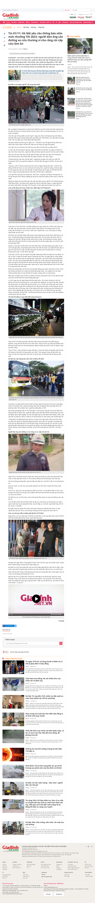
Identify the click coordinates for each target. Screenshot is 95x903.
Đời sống (26, 27)
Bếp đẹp (87, 867)
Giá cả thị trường (72, 866)
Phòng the (65, 22)
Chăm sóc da (26, 876)
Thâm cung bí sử (17, 867)
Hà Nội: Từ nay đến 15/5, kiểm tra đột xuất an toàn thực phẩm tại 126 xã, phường (44, 697)
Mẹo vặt (4, 878)
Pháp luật (41, 27)
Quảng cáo (59, 894)
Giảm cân (25, 878)
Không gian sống (6, 874)
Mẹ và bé (29, 866)
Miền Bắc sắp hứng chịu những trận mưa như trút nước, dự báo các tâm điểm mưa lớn (83, 80)
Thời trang (25, 874)
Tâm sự (43, 874)
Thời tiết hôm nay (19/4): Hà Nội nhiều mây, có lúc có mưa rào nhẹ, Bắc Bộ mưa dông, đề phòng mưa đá (44, 733)
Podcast (58, 867)
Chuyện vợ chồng (17, 864)
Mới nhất (66, 10)
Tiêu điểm (87, 874)
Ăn (53, 22)
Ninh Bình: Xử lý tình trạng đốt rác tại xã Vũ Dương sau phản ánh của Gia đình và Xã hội (43, 767)
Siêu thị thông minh (72, 869)
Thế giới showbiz (45, 866)
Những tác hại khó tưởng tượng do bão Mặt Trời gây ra (43, 750)
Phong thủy (5, 876)
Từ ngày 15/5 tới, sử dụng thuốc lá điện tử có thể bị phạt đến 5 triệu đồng (43, 662)
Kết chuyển (67, 876)
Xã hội (8, 22)
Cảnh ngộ (66, 874)
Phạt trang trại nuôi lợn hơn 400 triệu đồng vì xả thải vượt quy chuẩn (44, 715)
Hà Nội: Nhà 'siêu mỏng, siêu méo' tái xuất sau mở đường (44, 823)
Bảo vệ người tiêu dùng (73, 867)
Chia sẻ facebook (9, 625)
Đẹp (59, 22)
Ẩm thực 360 (88, 864)
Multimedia (34, 22)
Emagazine (59, 864)
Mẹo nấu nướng (88, 866)
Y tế (28, 867)
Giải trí (28, 22)
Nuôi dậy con (16, 866)
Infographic (59, 869)
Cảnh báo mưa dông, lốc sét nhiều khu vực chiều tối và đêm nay (43, 679)
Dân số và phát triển (76, 22)
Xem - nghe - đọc (45, 867)
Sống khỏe (21, 22)
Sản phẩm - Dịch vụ (45, 22)
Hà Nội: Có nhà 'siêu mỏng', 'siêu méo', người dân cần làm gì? (44, 784)
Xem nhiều (74, 36)
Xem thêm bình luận (7, 633)
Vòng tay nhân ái (68, 872)
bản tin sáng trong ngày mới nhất (19, 652)
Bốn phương (87, 22)
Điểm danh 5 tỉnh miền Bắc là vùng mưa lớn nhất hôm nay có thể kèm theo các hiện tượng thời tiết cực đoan (80, 59)
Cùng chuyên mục (13, 658)
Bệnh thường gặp (31, 864)
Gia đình (14, 22)
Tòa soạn (48, 894)
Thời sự (19, 27)
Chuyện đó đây (88, 876)
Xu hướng (70, 864)
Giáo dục (33, 27)
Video (57, 866)
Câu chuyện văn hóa (46, 864)
